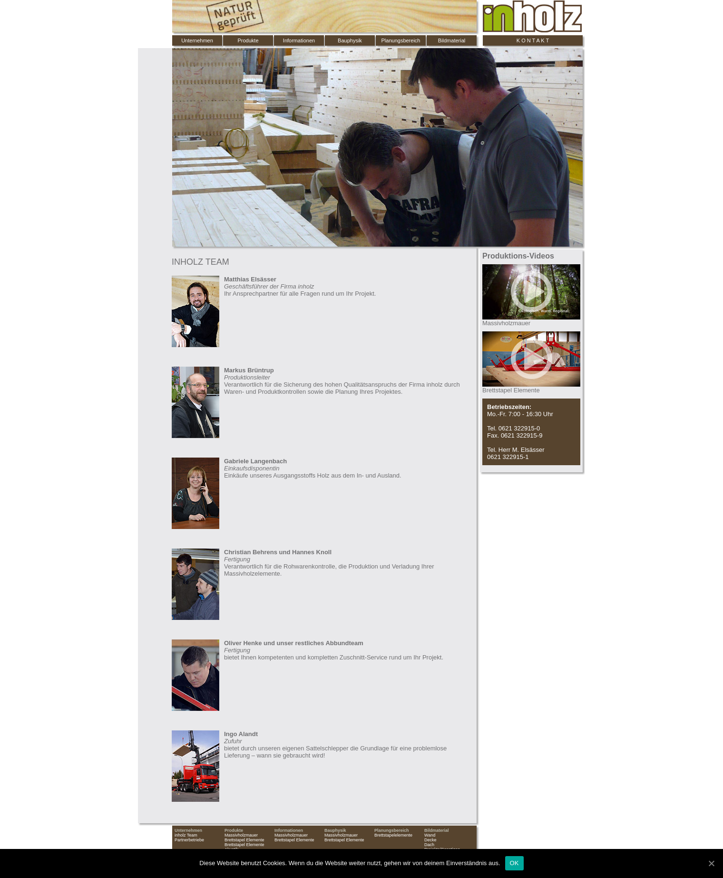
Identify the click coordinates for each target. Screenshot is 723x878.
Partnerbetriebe (189, 840)
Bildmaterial (451, 40)
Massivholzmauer (241, 835)
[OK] (711, 863)
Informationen (299, 40)
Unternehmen (197, 40)
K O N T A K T (533, 40)
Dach (429, 844)
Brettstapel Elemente (244, 840)
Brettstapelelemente (393, 835)
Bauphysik (350, 40)
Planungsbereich (400, 40)
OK (514, 863)
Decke (430, 840)
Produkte (247, 40)
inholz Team (186, 835)
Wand (429, 835)
